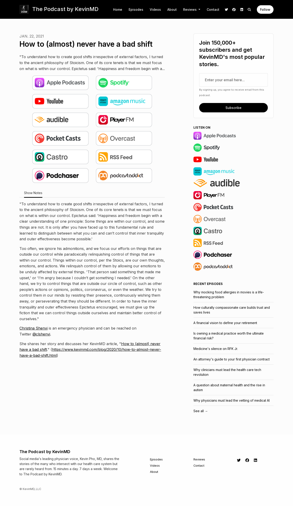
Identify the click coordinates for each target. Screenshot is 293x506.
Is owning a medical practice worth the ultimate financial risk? (228, 335)
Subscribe (233, 108)
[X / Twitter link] (226, 9)
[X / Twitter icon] (239, 460)
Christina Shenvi (33, 328)
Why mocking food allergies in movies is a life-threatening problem (228, 294)
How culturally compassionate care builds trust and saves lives (231, 310)
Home (117, 9)
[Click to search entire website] (249, 9)
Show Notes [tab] (33, 193)
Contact (213, 9)
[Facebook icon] (247, 460)
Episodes (136, 9)
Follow (265, 9)
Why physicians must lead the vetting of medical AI (231, 400)
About (172, 9)
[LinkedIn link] (242, 9)
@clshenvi (41, 334)
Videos (155, 9)
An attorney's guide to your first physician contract (231, 359)
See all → (200, 411)
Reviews (190, 9)
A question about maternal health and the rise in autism (229, 387)
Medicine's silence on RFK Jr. (215, 349)
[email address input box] (233, 80)
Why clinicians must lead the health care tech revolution (227, 372)
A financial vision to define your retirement (225, 323)
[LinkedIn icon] (255, 460)
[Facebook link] (234, 9)
